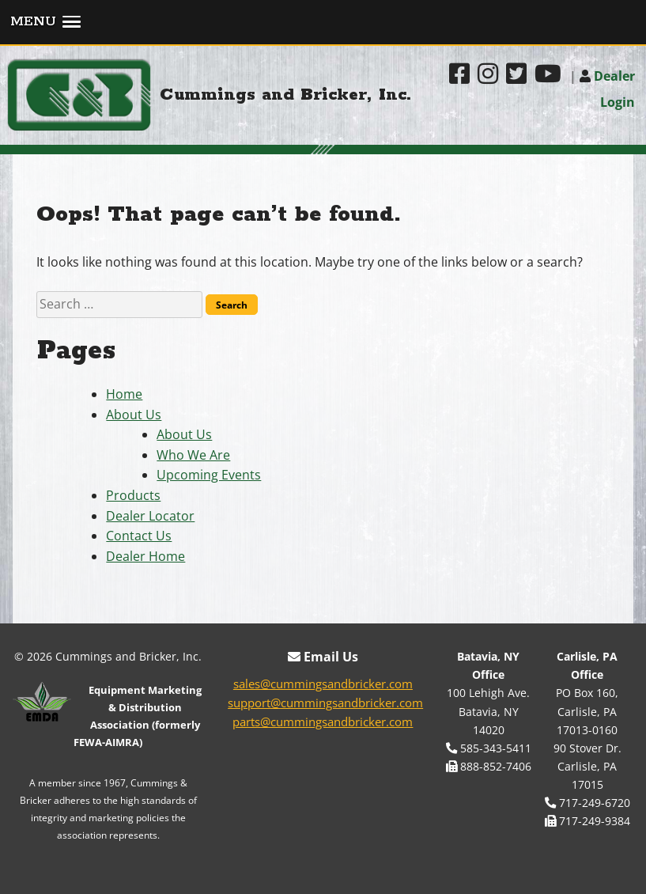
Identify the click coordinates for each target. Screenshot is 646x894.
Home (124, 394)
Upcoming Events (209, 474)
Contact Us (139, 535)
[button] (323, 23)
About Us (133, 414)
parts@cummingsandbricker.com (322, 721)
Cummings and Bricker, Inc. (286, 95)
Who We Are (193, 455)
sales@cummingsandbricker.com (323, 683)
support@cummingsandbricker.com (325, 702)
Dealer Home (145, 556)
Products (133, 495)
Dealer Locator (150, 516)
